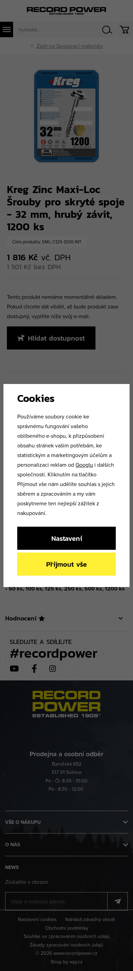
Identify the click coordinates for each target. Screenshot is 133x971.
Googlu (84, 464)
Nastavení (66, 538)
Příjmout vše (66, 564)
